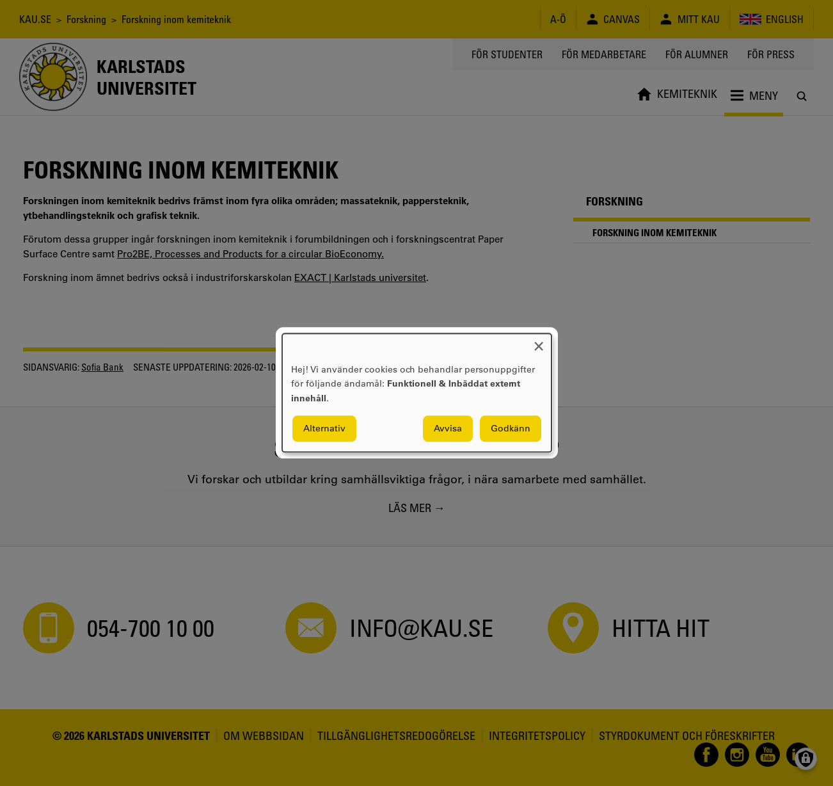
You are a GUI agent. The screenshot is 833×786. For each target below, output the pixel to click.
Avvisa (448, 429)
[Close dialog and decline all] (538, 341)
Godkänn (510, 429)
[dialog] (416, 392)
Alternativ (324, 429)
